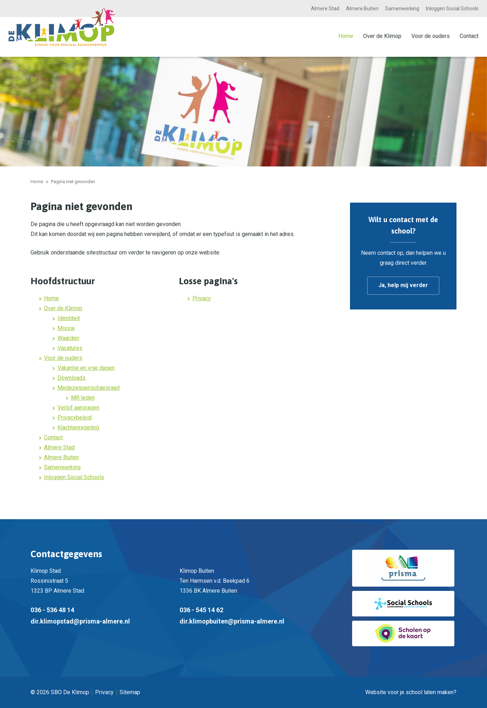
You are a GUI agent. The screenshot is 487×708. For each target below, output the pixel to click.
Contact (469, 36)
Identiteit (69, 318)
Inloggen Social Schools (452, 8)
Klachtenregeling (78, 427)
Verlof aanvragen (78, 407)
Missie (66, 328)
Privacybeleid (75, 417)
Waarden (68, 338)
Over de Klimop (382, 36)
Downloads (72, 377)
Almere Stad (325, 8)
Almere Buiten (362, 8)
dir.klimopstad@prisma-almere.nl (80, 621)
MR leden (83, 397)
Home (345, 36)
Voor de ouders (430, 36)
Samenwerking (402, 8)
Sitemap (130, 692)
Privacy (201, 298)
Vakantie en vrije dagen (86, 367)
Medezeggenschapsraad (89, 387)
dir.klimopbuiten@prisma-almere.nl (232, 621)
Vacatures (70, 348)
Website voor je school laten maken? (410, 692)
